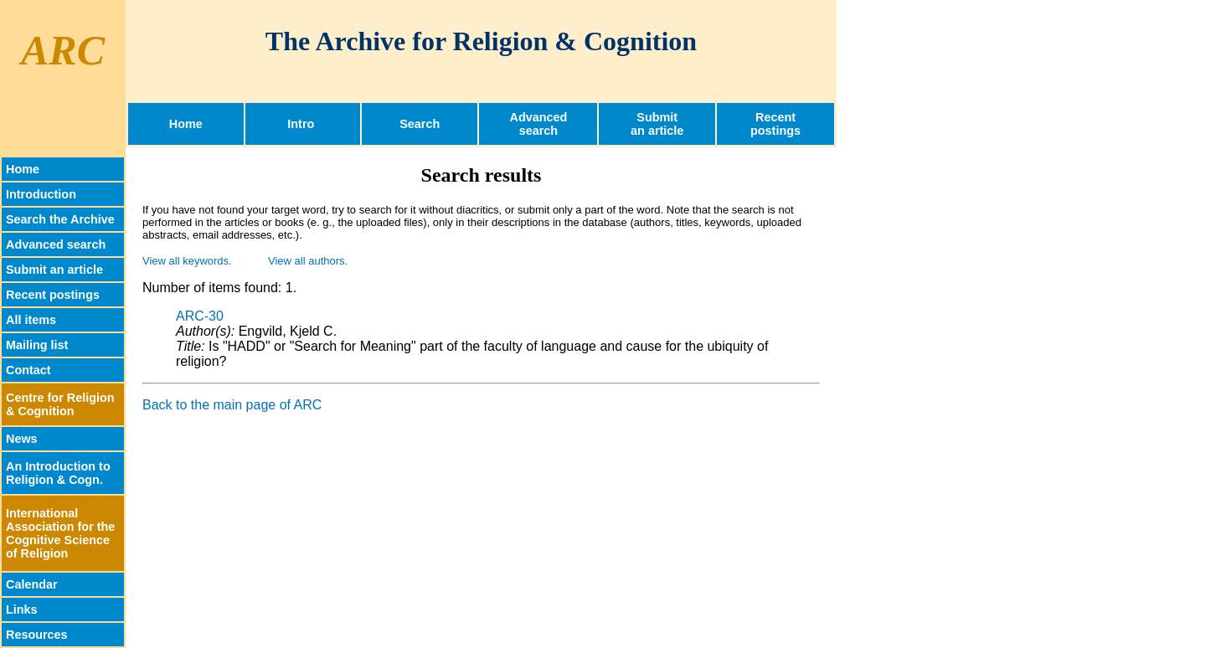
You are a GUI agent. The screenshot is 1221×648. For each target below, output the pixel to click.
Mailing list (37, 345)
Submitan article (657, 124)
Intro (302, 124)
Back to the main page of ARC (232, 405)
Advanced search (56, 244)
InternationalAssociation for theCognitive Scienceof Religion (60, 533)
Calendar (32, 584)
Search (419, 124)
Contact (28, 370)
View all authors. (308, 261)
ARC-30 (200, 316)
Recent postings (53, 294)
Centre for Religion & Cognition (60, 404)
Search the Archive (60, 219)
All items (31, 320)
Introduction (41, 194)
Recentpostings (775, 124)
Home (186, 124)
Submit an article (54, 269)
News (22, 438)
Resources (37, 634)
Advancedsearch (539, 124)
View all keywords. (187, 261)
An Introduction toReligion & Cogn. (58, 473)
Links (22, 609)
